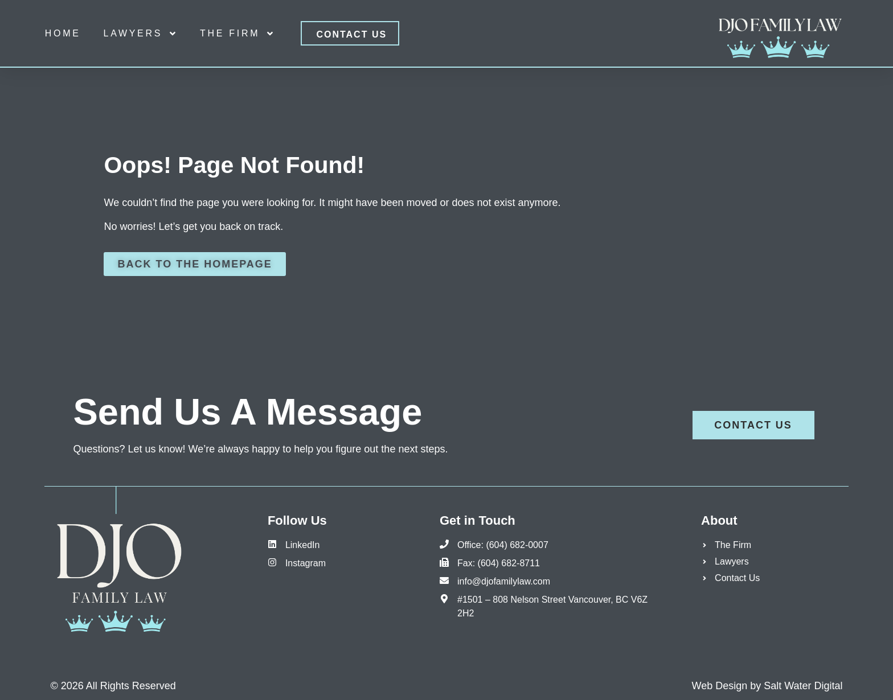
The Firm (237, 33)
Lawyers (141, 33)
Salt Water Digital (803, 685)
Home (63, 33)
